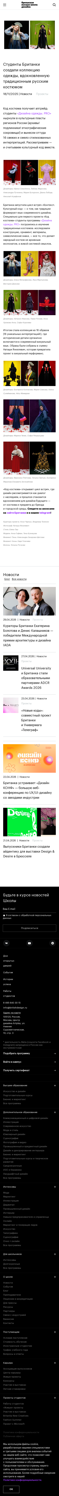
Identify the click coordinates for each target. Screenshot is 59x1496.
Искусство (9, 1229)
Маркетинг (9, 1197)
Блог (7, 579)
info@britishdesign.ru (15, 1007)
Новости (8, 1283)
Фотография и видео (14, 1142)
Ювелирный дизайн (14, 1134)
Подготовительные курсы (17, 1095)
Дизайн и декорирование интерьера (23, 1150)
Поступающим (29, 1332)
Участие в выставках (14, 1385)
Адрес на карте (12, 1012)
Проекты (38, 620)
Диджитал (8, 1205)
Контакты (8, 1323)
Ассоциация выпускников (17, 1369)
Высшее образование (29, 1085)
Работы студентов (9, 994)
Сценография (10, 1138)
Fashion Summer (12, 1420)
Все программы (12, 1103)
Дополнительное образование (29, 1112)
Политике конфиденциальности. (22, 1480)
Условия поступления (15, 1338)
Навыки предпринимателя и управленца (26, 1217)
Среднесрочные (12, 1166)
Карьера (29, 1363)
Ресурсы (8, 1307)
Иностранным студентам (17, 1346)
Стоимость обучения (15, 1342)
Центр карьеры (12, 1373)
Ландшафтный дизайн (15, 1174)
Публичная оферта (13, 1436)
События (8, 972)
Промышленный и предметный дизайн (25, 1146)
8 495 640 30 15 (12, 1002)
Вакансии (8, 1319)
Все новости (19, 579)
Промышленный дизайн (16, 1209)
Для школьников (29, 1254)
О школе (29, 1277)
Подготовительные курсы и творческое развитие (25, 1160)
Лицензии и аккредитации (18, 1299)
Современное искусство (17, 1126)
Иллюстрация (11, 1122)
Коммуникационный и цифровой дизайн (25, 1118)
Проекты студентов (29, 1398)
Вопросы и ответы (13, 1354)
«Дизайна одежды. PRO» (34, 113)
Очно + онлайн (11, 1241)
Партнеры (9, 1311)
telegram (44, 513)
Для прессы (10, 1303)
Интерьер (8, 1213)
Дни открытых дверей (8, 960)
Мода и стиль (10, 1130)
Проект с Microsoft (14, 1424)
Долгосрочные (11, 1264)
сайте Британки (16, 513)
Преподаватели (12, 1295)
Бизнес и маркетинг (14, 1099)
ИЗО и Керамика (12, 1170)
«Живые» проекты (13, 1408)
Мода (6, 1193)
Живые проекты (12, 1377)
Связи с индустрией (14, 1315)
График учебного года (15, 1350)
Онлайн (7, 1221)
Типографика (10, 1233)
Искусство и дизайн (14, 1091)
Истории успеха (8, 982)
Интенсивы (29, 1187)
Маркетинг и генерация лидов (20, 1225)
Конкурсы (8, 1381)
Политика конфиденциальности (21, 1432)
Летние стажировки (14, 1389)
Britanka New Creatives (15, 1416)
